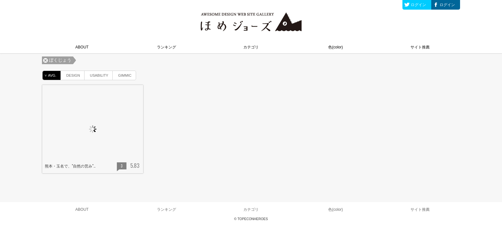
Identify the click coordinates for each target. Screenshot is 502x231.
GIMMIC (122, 74)
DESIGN (70, 74)
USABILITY (96, 74)
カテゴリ (251, 47)
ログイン (418, 5)
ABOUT (81, 47)
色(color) (335, 47)
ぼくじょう (60, 60)
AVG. (49, 75)
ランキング (166, 47)
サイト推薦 (420, 47)
